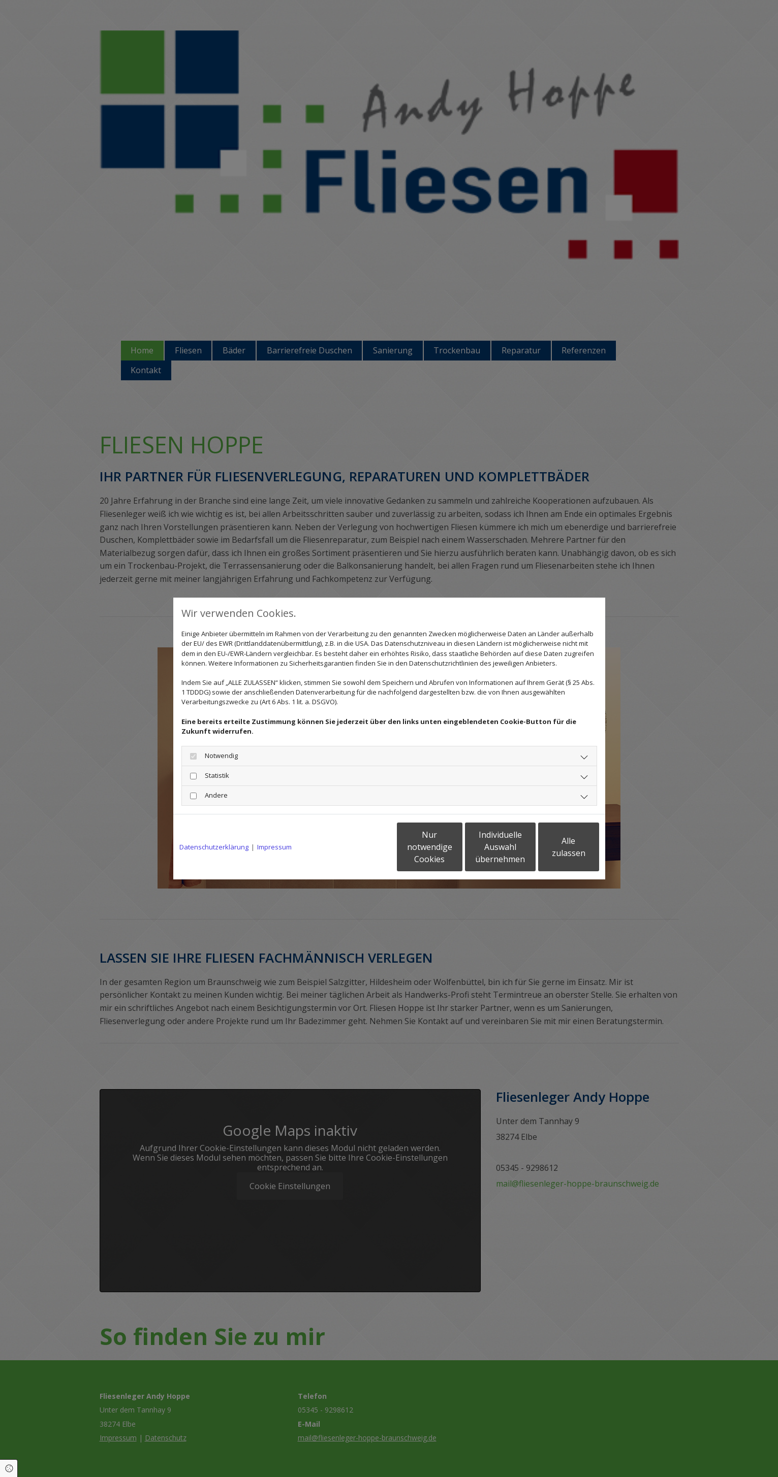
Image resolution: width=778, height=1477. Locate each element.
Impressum (274, 846)
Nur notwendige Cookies (359, 847)
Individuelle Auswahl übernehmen (455, 847)
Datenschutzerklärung (213, 846)
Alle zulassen (552, 846)
